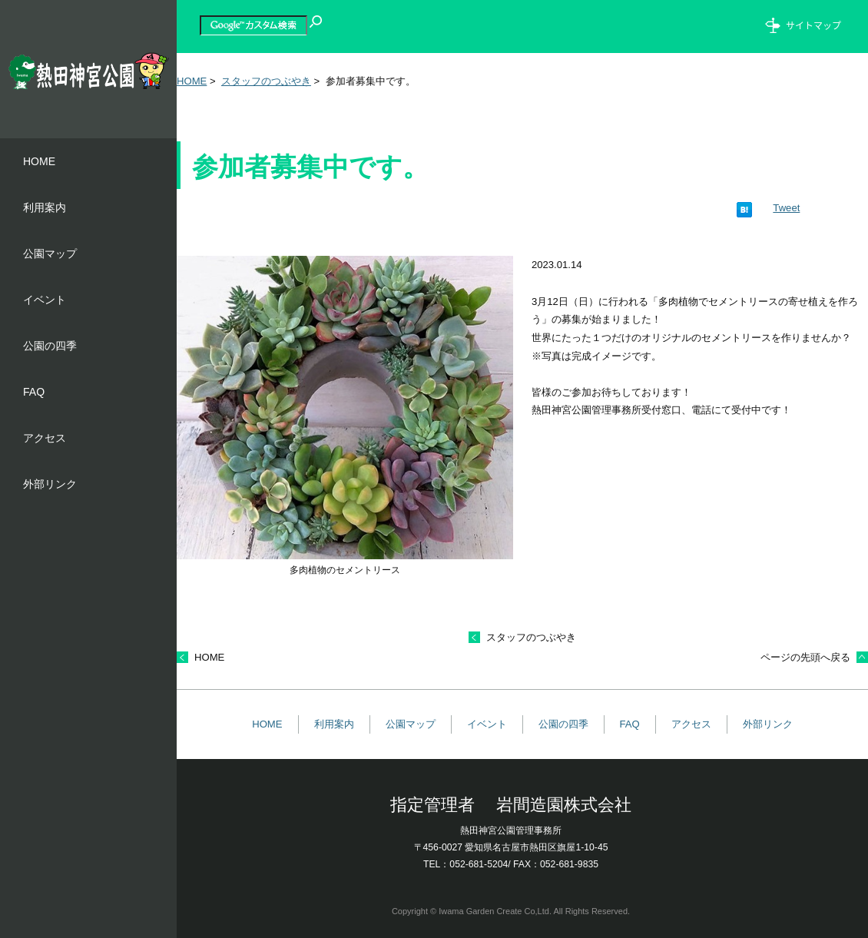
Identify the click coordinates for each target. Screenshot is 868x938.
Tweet (786, 208)
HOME (192, 81)
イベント (487, 724)
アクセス (691, 724)
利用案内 (334, 724)
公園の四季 (563, 724)
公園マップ (411, 724)
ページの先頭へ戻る (805, 657)
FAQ (630, 724)
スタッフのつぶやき (266, 81)
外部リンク (768, 724)
